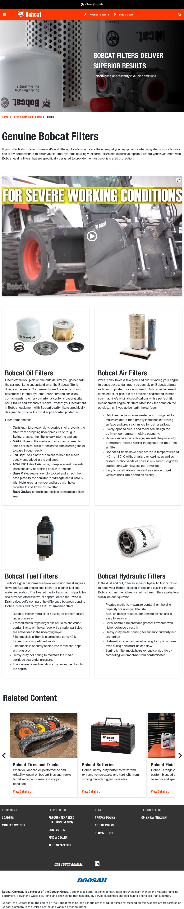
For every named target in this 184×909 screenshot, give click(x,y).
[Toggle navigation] (5, 14)
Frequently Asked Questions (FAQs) (61, 820)
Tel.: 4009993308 (59, 845)
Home (5, 116)
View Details (22, 791)
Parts (38, 116)
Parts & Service (22, 116)
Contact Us (56, 830)
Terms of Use (104, 833)
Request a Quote (99, 14)
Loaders (8, 817)
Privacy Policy (105, 817)
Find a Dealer (127, 14)
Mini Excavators (13, 825)
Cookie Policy (104, 825)
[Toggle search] (178, 14)
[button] (178, 180)
